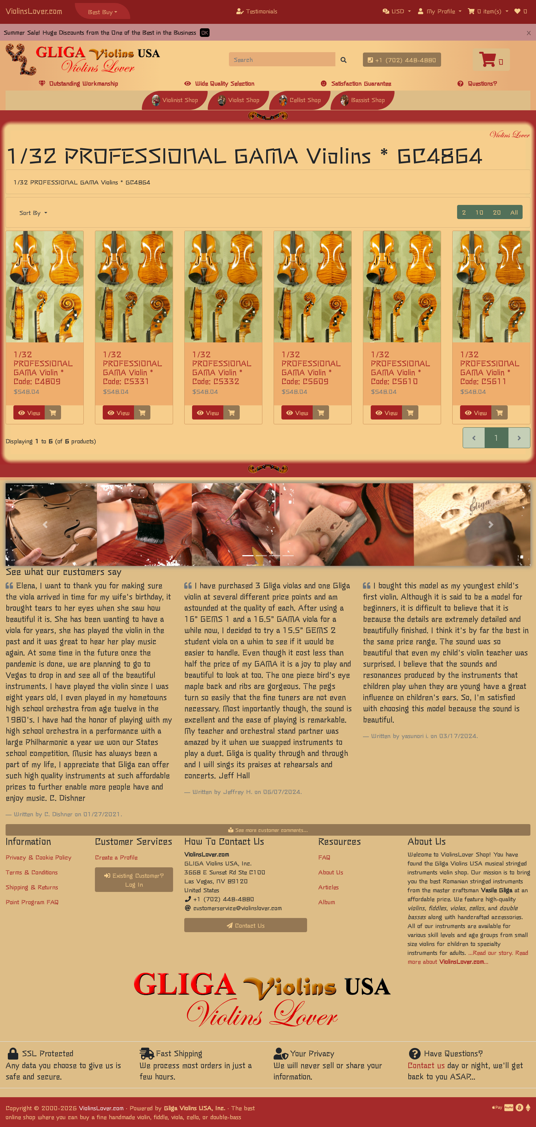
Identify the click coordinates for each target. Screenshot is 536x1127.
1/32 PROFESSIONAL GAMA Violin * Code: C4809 (43, 367)
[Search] (282, 59)
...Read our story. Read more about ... (468, 957)
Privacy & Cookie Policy (38, 856)
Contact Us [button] (246, 925)
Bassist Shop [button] (362, 99)
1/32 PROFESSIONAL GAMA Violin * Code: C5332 (222, 367)
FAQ (324, 856)
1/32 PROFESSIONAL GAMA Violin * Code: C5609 (311, 367)
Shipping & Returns (32, 886)
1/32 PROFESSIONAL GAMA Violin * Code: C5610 (400, 367)
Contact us (426, 1065)
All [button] (514, 212)
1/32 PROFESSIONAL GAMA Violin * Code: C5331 (132, 367)
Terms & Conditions (32, 871)
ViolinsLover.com (34, 10)
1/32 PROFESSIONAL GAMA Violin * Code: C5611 (490, 367)
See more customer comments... (268, 829)
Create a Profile (116, 856)
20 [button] (497, 212)
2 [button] (464, 212)
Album (326, 901)
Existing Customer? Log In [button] (134, 880)
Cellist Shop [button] (300, 99)
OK (204, 32)
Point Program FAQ (32, 901)
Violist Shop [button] (238, 99)
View (29, 412)
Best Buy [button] (100, 11)
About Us (330, 871)
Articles (328, 886)
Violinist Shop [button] (174, 99)
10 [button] (479, 212)
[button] (397, 10)
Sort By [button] (31, 212)
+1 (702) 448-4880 (402, 59)
